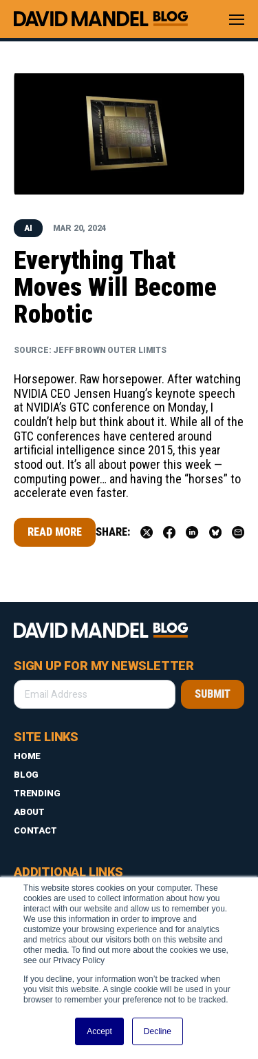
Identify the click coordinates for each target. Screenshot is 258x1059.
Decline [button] (157, 1031)
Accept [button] (99, 1031)
